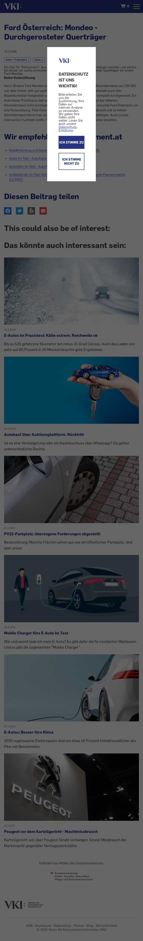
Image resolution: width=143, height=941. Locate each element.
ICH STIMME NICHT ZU (71, 161)
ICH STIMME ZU (71, 142)
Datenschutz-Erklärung (68, 128)
